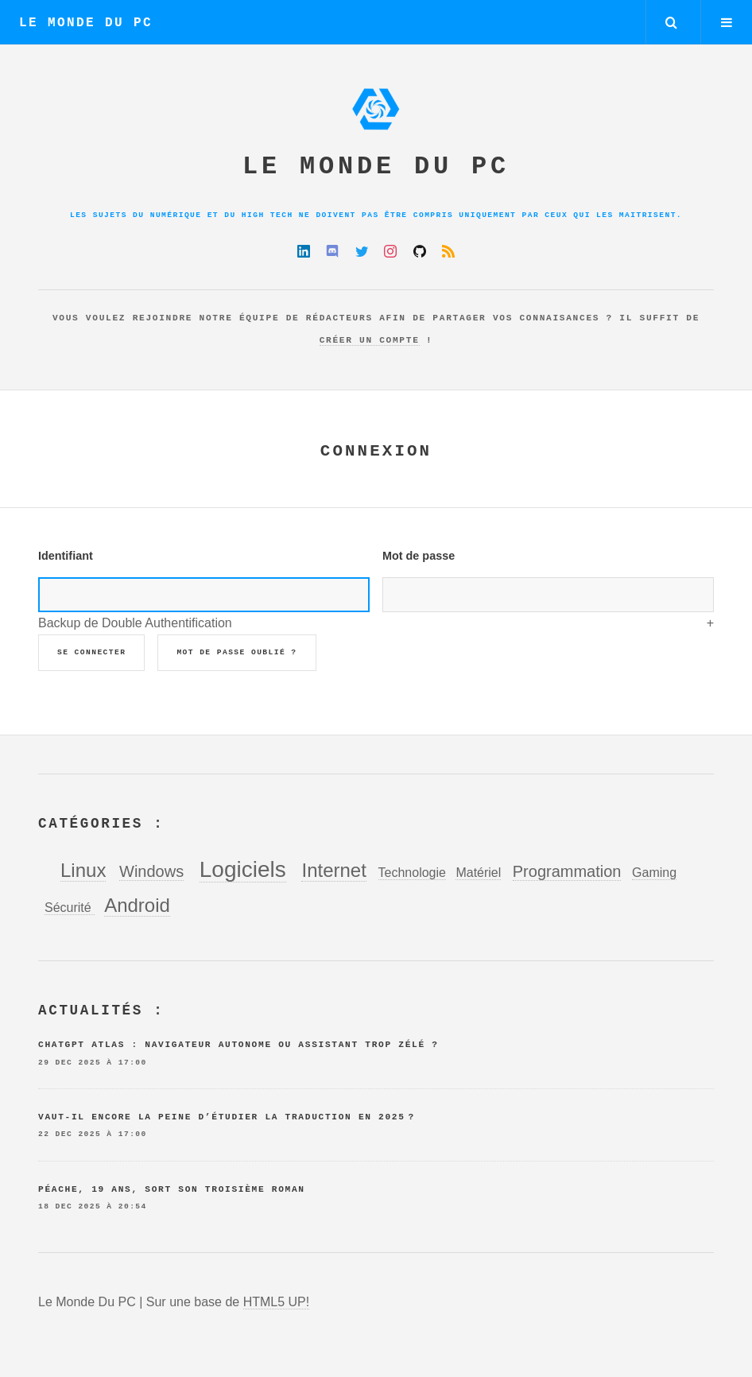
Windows (151, 871)
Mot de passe (418, 555)
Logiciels (243, 869)
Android (137, 905)
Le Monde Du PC (86, 23)
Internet (333, 870)
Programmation (567, 871)
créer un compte (370, 340)
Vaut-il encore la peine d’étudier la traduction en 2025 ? (226, 1117)
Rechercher (671, 22)
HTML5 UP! (276, 1302)
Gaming (654, 872)
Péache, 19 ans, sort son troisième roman (171, 1189)
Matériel (478, 872)
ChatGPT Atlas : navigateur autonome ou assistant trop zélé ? (238, 1044)
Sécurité (70, 907)
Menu (726, 22)
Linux (83, 870)
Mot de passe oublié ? (236, 652)
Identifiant (65, 555)
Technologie (412, 872)
